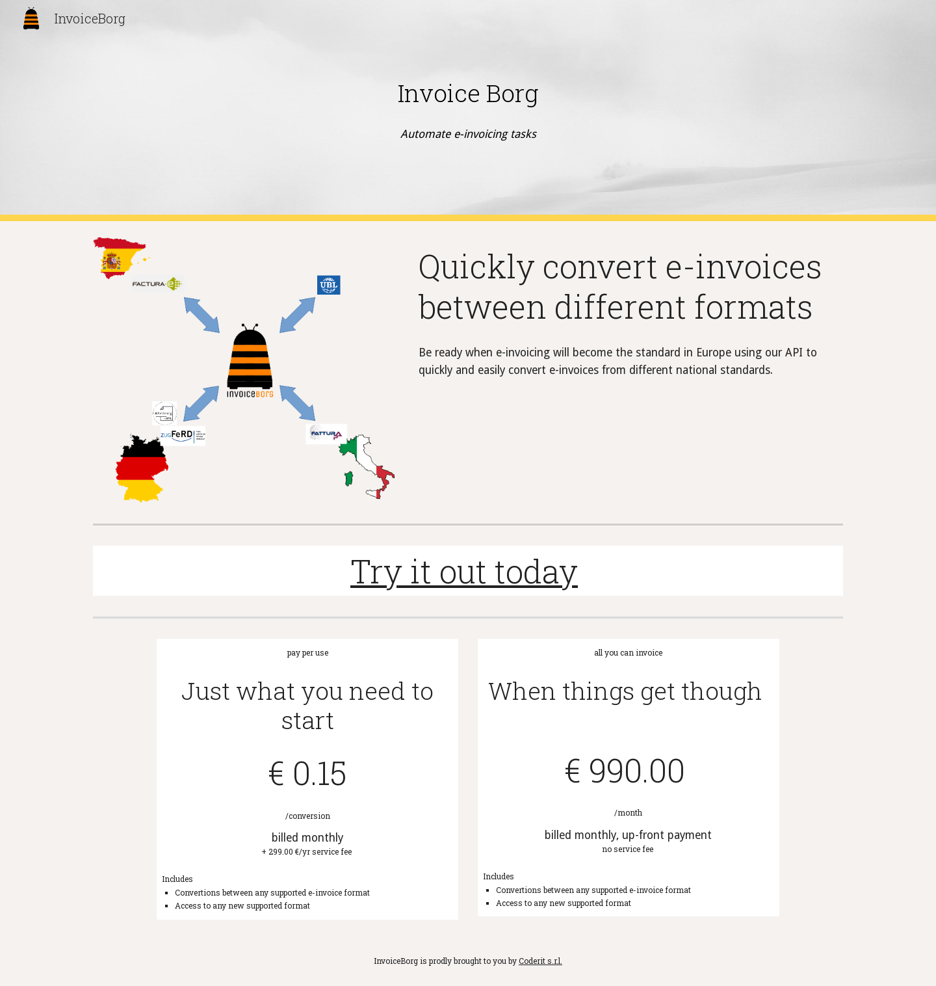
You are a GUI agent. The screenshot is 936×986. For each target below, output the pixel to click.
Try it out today (464, 571)
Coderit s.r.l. (540, 960)
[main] (468, 93)
